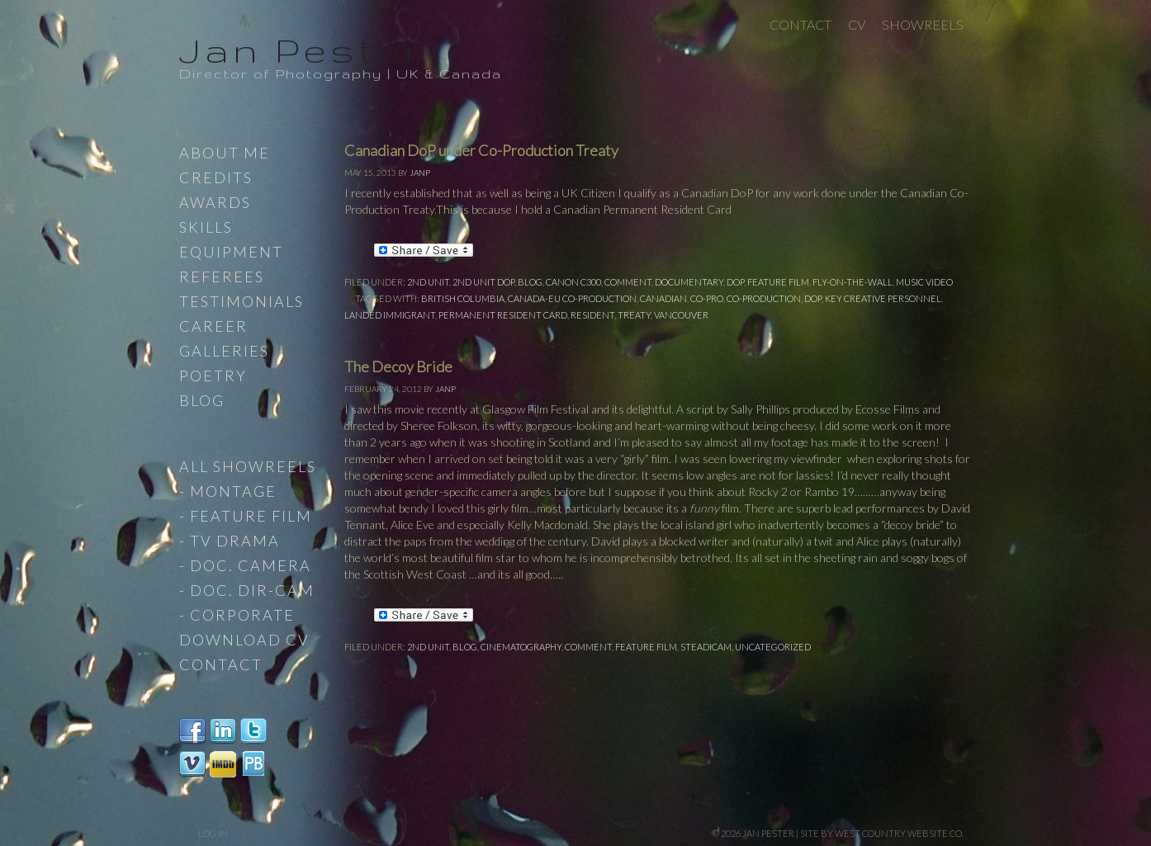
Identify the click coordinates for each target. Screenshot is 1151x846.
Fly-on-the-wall (852, 281)
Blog (530, 281)
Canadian (663, 298)
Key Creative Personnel (883, 298)
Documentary (689, 281)
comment (627, 281)
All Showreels (247, 466)
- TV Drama (229, 541)
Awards (215, 202)
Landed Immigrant (389, 315)
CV (856, 24)
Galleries (224, 351)
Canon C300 (573, 281)
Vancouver (681, 315)
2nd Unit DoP (483, 281)
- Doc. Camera (245, 565)
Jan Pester (302, 49)
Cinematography (521, 646)
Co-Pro (706, 298)
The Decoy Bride (398, 366)
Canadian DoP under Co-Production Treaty (481, 150)
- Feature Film (245, 516)
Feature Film (778, 281)
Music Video (924, 281)
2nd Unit (428, 281)
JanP (420, 172)
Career (213, 326)
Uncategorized (773, 646)
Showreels (923, 24)
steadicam (706, 646)
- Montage (228, 491)
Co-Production (764, 298)
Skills (206, 227)
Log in (213, 833)
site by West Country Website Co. (882, 833)
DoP (735, 281)
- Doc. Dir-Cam (247, 590)
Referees (221, 276)
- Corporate (237, 615)
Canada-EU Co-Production (572, 298)
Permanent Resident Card (502, 315)
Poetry (213, 375)
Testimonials (241, 301)
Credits (216, 177)
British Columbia (462, 298)
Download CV (244, 640)
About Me (224, 153)
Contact (800, 24)
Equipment (231, 252)
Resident (592, 315)
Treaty (634, 315)
